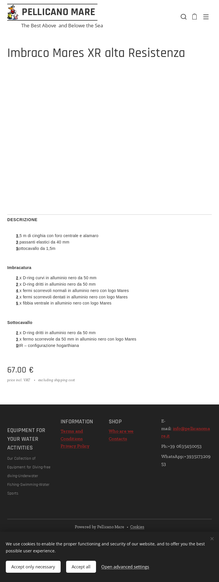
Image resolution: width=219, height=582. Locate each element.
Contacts (118, 438)
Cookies (137, 526)
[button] (183, 16)
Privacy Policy (75, 446)
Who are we (121, 431)
